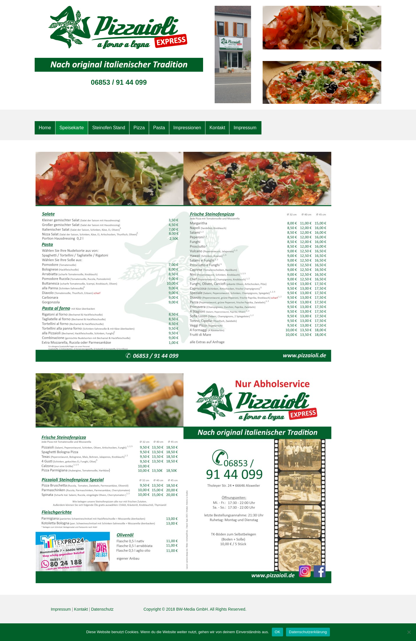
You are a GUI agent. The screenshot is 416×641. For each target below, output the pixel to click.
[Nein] (409, 632)
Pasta (159, 127)
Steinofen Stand (108, 127)
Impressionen (187, 127)
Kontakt (217, 127)
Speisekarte (72, 127)
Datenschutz (102, 609)
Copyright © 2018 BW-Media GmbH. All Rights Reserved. (195, 609)
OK (277, 632)
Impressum (244, 127)
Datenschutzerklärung (308, 632)
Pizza (139, 127)
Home (45, 127)
